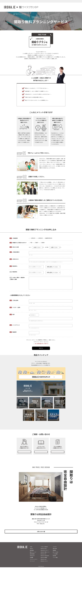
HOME (31, 549)
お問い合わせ (32, 558)
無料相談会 (32, 552)
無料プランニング (57, 451)
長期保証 (54, 552)
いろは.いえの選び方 (44, 549)
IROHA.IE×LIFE (43, 556)
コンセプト (55, 549)
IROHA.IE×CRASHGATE (45, 558)
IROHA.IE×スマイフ (44, 563)
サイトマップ (32, 563)
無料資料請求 (32, 556)
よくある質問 (55, 556)
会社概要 (31, 559)
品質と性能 (55, 550)
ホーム (11, 14)
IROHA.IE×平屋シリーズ (45, 554)
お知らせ (31, 550)
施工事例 (54, 558)
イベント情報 (55, 559)
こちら (46, 342)
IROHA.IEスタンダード (44, 552)
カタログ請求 (41, 451)
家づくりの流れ (55, 554)
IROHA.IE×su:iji (43, 561)
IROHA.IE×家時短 (44, 559)
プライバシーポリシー (34, 561)
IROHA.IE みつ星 (43, 550)
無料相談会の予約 (24, 451)
